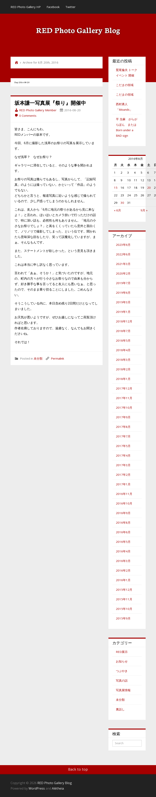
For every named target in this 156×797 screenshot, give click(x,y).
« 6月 (117, 210)
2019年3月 (123, 302)
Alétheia (58, 788)
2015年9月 (123, 618)
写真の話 (122, 680)
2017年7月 (123, 436)
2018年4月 (123, 350)
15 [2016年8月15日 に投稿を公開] (115, 187)
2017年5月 (123, 446)
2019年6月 (123, 292)
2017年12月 (124, 388)
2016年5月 (123, 542)
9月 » (144, 210)
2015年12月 (124, 589)
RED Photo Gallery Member (35, 110)
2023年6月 (123, 245)
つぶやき (122, 671)
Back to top (78, 769)
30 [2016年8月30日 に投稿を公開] (122, 203)
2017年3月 (123, 465)
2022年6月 (123, 254)
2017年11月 (124, 398)
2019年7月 (123, 283)
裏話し (120, 709)
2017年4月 (123, 455)
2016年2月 (123, 570)
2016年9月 (123, 513)
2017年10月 (124, 407)
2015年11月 (124, 599)
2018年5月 (123, 340)
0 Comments (25, 116)
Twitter (70, 7)
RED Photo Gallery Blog (78, 30)
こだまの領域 (124, 85)
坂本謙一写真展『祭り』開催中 (50, 103)
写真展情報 (123, 690)
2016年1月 (123, 580)
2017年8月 (123, 427)
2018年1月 (123, 379)
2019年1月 (123, 312)
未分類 (38, 358)
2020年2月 (123, 273)
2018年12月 (124, 321)
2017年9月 (123, 417)
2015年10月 (124, 609)
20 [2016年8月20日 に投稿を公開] (149, 187)
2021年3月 (123, 264)
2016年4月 (123, 551)
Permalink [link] (57, 358)
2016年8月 (123, 522)
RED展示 (122, 652)
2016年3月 (123, 561)
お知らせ (122, 661)
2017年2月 (123, 475)
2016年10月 (124, 503)
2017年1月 (123, 484)
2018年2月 (123, 369)
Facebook (53, 7)
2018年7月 (123, 331)
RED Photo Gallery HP (26, 7)
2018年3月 (123, 360)
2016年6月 (123, 532)
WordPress (37, 788)
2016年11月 (124, 494)
